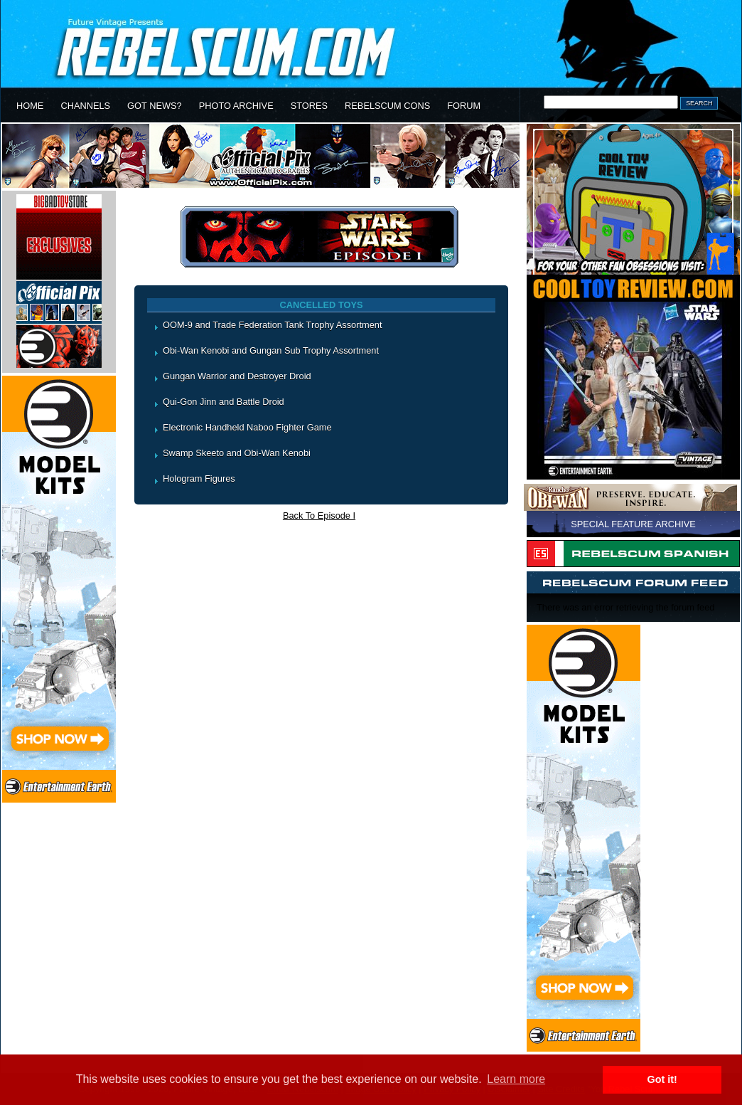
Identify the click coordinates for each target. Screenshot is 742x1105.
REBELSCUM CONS (387, 105)
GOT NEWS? (154, 105)
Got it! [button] (662, 1079)
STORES (309, 105)
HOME (29, 105)
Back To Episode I (319, 515)
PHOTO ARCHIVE (236, 105)
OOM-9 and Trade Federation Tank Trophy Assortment (272, 324)
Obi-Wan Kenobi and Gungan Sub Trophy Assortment (271, 350)
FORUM (463, 105)
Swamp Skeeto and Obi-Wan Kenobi (237, 453)
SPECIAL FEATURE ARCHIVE (633, 524)
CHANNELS (85, 105)
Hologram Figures (199, 478)
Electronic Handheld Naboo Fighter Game (247, 427)
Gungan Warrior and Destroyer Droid (237, 376)
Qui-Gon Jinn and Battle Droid (223, 401)
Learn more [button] (516, 1079)
